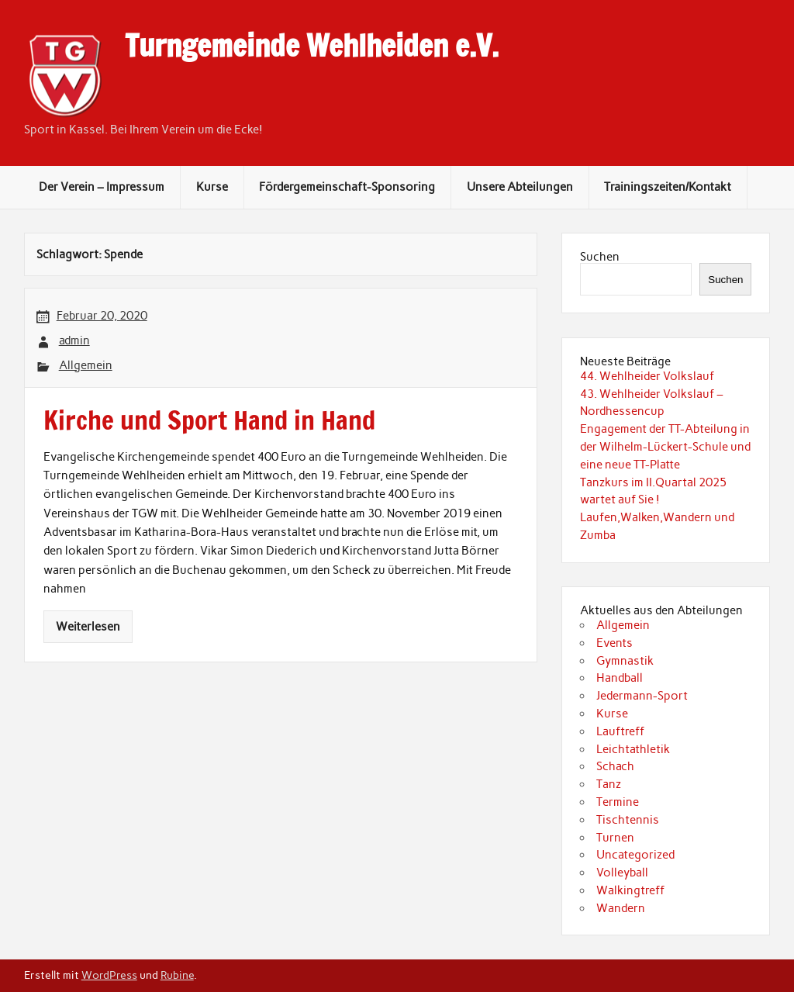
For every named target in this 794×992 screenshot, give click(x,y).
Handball (619, 678)
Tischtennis (627, 820)
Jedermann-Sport (642, 696)
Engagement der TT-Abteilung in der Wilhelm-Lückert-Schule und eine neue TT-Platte (665, 447)
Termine (617, 802)
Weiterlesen (88, 627)
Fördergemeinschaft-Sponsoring (347, 187)
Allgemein (85, 365)
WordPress (109, 975)
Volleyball (622, 873)
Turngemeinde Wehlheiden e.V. (312, 46)
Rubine (177, 975)
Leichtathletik (633, 749)
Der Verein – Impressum (101, 187)
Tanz (608, 784)
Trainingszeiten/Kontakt (667, 187)
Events (614, 643)
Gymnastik (625, 661)
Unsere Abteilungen (520, 187)
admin (74, 340)
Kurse (212, 187)
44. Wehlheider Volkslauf (647, 376)
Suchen (600, 257)
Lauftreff (620, 731)
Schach (615, 766)
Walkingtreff (630, 890)
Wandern (620, 908)
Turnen (615, 838)
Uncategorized (635, 855)
